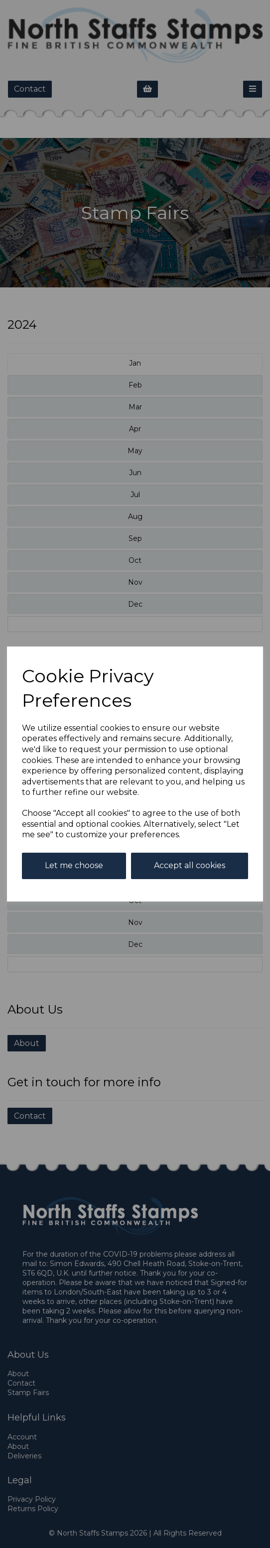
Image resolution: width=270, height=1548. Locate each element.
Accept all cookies (189, 865)
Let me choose (74, 865)
